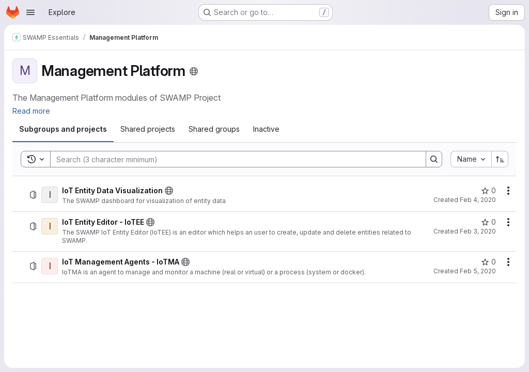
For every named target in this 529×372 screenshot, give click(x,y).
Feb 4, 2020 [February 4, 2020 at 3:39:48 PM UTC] (478, 200)
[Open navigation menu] (30, 12)
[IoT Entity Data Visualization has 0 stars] (488, 191)
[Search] (233, 159)
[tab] (63, 129)
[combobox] (470, 159)
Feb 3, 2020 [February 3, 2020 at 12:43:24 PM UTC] (478, 231)
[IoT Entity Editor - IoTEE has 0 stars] (488, 222)
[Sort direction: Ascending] (500, 159)
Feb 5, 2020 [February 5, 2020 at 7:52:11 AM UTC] (478, 271)
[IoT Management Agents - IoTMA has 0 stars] (488, 262)
